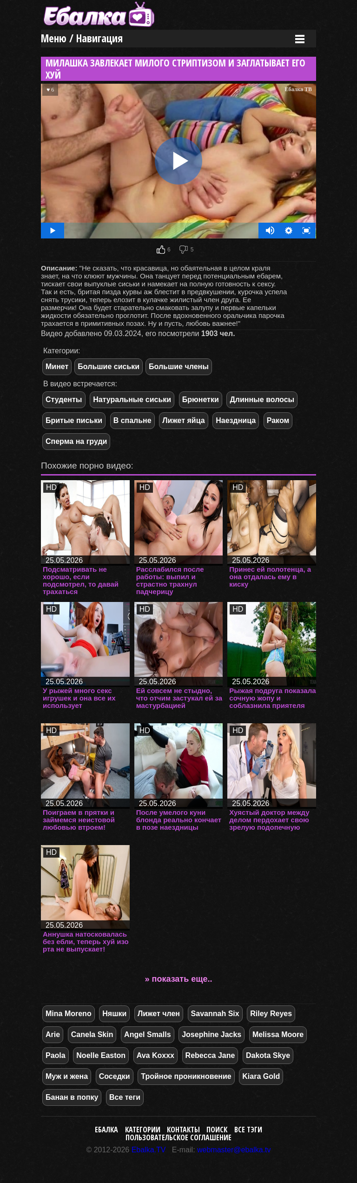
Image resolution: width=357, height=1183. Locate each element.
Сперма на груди (76, 441)
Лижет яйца (183, 420)
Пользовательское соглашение (178, 1137)
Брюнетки (200, 399)
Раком (278, 420)
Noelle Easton (101, 1055)
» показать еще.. (178, 979)
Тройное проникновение (186, 1076)
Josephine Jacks (211, 1034)
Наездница (236, 420)
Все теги (124, 1097)
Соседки (114, 1076)
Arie (53, 1034)
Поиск (216, 1129)
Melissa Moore (278, 1034)
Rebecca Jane (210, 1055)
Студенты (64, 399)
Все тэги (248, 1129)
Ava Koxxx (155, 1055)
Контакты (183, 1129)
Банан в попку (72, 1097)
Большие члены (179, 366)
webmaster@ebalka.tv (234, 1150)
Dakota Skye (268, 1055)
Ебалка (106, 1129)
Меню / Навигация (82, 38)
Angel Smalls (147, 1034)
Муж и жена (67, 1076)
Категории (142, 1129)
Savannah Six (215, 1014)
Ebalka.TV (149, 1150)
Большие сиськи (108, 366)
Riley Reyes (271, 1014)
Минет (57, 366)
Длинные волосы (262, 399)
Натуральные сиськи (132, 399)
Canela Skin (92, 1034)
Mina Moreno (69, 1014)
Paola (56, 1055)
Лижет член (159, 1014)
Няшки (114, 1014)
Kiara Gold (261, 1076)
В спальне (132, 420)
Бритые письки (74, 420)
